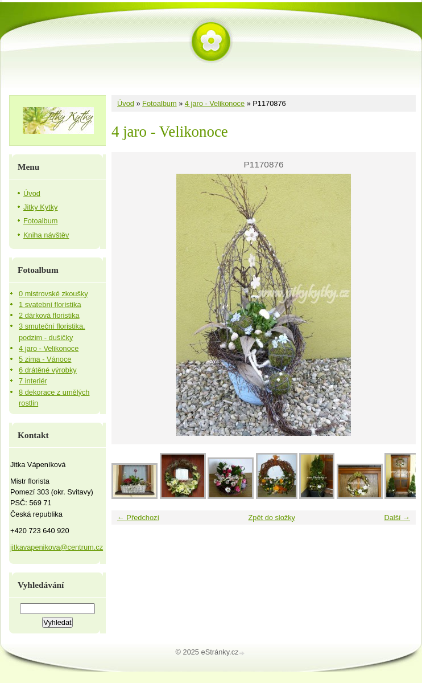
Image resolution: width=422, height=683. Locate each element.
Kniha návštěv (46, 235)
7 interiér (33, 381)
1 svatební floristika (50, 304)
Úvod (125, 103)
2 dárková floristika (49, 315)
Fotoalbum (159, 103)
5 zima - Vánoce (45, 359)
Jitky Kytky (40, 207)
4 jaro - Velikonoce (215, 103)
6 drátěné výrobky (48, 370)
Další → (397, 517)
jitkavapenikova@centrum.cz (56, 547)
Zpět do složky (271, 517)
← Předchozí (138, 517)
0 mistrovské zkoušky (53, 293)
